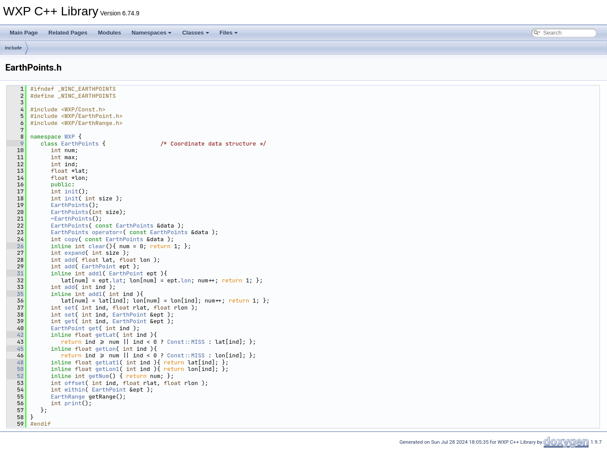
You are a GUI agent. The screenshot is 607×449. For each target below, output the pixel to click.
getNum (99, 376)
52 (15, 376)
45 (15, 349)
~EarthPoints (71, 218)
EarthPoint (99, 266)
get (69, 321)
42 (15, 335)
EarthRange (68, 396)
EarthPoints (80, 143)
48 (15, 362)
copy (71, 239)
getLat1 (107, 362)
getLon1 (107, 369)
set (69, 307)
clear (97, 246)
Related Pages (67, 32)
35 (15, 294)
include (13, 47)
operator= (107, 232)
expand (74, 253)
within (74, 389)
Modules (109, 32)
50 (15, 369)
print (73, 403)
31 (15, 273)
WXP (69, 136)
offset (74, 383)
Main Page (24, 32)
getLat (105, 335)
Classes (195, 32)
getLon (105, 349)
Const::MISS (186, 342)
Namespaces (152, 32)
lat (117, 280)
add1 (95, 273)
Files (229, 32)
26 (15, 246)
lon (186, 280)
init (71, 191)
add (69, 260)
